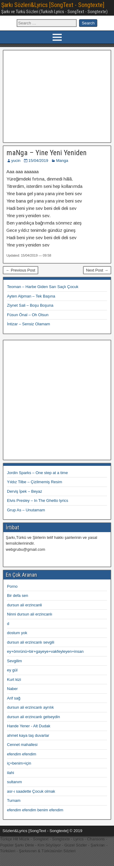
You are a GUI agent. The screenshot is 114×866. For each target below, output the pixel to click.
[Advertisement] (57, 95)
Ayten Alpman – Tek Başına (31, 296)
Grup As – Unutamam (26, 510)
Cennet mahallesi (22, 744)
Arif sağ (13, 698)
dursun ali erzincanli (24, 605)
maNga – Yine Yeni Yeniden (46, 152)
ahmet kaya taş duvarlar (28, 735)
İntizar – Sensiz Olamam (28, 324)
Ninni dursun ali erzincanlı (29, 614)
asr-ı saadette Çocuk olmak (31, 791)
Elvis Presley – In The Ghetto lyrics (37, 500)
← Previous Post (20, 270)
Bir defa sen (17, 595)
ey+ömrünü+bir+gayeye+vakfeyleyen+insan (45, 651)
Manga (62, 160)
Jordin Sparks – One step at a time (37, 472)
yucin (15, 160)
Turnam (13, 800)
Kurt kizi (14, 679)
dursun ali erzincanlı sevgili (30, 642)
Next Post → (97, 270)
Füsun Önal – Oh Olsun (28, 314)
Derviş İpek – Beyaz (24, 491)
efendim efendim (21, 754)
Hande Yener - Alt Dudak (28, 726)
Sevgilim (14, 661)
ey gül (12, 670)
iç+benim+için (19, 763)
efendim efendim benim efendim (35, 810)
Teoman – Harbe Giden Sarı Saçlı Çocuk (42, 286)
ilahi (10, 772)
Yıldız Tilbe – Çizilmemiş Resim (34, 482)
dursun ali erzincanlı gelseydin (33, 716)
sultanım (14, 782)
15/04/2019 (38, 160)
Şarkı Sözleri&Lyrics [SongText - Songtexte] (52, 5)
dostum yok (17, 632)
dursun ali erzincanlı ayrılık (30, 707)
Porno (12, 586)
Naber (12, 688)
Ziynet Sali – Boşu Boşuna (30, 305)
